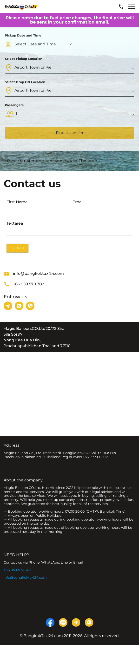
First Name (17, 202)
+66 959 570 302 (24, 284)
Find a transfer (69, 132)
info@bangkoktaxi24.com (34, 273)
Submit (17, 248)
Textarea (15, 223)
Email (78, 202)
